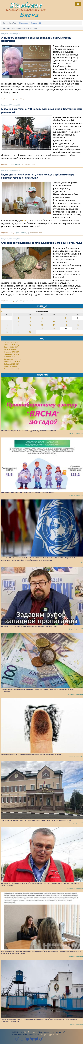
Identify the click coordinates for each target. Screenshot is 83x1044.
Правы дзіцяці (21, 233)
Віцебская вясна (30, 1032)
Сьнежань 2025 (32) (12, 354)
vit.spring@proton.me (49, 1034)
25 (54, 329)
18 (54, 325)
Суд (16, 99)
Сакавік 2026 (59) (11, 347)
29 (18, 332)
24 (42, 329)
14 (7, 325)
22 (18, 329)
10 (42, 322)
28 (7, 332)
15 (18, 325)
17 (42, 325)
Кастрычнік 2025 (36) (12, 359)
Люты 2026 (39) (10, 350)
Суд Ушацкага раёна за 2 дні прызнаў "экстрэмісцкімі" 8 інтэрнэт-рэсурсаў (36, 820)
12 (66, 322)
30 (30, 332)
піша (24, 220)
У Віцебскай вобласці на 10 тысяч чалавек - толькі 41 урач (27, 493)
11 (54, 322)
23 (30, 329)
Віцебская (26, 5)
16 (30, 325)
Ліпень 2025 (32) (10, 366)
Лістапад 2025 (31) (11, 357)
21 (7, 329)
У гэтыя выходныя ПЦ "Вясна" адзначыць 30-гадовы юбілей (28, 431)
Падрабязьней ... (27, 99)
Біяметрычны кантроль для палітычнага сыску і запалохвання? (31, 754)
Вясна (29, 14)
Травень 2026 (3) (11, 342)
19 (66, 325)
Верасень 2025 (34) (12, 362)
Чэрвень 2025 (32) (11, 369)
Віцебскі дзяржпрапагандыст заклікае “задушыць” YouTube (29, 626)
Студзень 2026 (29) (11, 352)
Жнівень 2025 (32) (11, 364)
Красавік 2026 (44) (11, 345)
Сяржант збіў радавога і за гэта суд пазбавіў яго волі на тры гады (41, 243)
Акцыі (17, 164)
